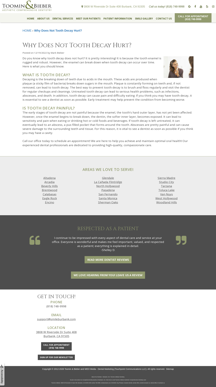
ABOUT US (43, 18)
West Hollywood (166, 198)
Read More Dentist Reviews (108, 259)
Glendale (108, 178)
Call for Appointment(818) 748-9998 (193, 18)
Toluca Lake (166, 190)
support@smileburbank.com (56, 319)
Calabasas (49, 194)
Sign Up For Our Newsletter (56, 357)
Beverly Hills (49, 186)
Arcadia (49, 182)
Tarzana (166, 186)
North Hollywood (108, 186)
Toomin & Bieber (72, 369)
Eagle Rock (49, 198)
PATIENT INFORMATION (118, 18)
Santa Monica (108, 198)
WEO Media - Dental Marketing (99, 369)
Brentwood (49, 190)
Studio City (166, 182)
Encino (49, 202)
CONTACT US (164, 18)
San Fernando (108, 194)
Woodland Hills (166, 202)
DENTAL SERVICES (62, 18)
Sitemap (170, 369)
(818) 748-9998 (56, 306)
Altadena (49, 178)
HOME (30, 18)
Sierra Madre (166, 178)
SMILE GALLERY (144, 18)
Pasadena (108, 190)
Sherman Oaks (108, 202)
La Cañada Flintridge (108, 182)
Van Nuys (166, 194)
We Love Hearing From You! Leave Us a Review (108, 275)
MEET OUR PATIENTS (88, 18)
